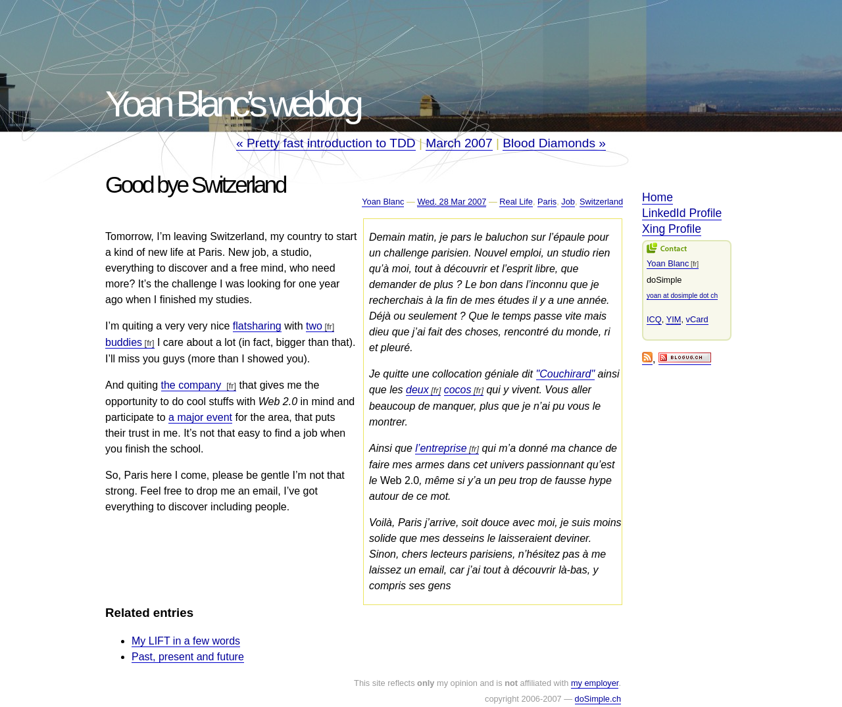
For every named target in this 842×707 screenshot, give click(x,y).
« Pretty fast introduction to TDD (326, 143)
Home (657, 197)
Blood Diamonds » (554, 143)
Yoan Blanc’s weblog (232, 103)
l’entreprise (440, 448)
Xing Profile (671, 228)
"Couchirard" (565, 373)
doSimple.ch (598, 699)
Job (568, 202)
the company (192, 385)
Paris (547, 202)
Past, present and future (188, 656)
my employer (595, 683)
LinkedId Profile (682, 213)
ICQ (654, 319)
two (314, 325)
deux (417, 389)
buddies (123, 342)
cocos (458, 389)
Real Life (516, 202)
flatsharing (257, 325)
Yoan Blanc (383, 202)
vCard (697, 319)
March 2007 (459, 143)
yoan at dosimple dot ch (682, 295)
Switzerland (601, 202)
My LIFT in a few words (186, 640)
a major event (200, 417)
